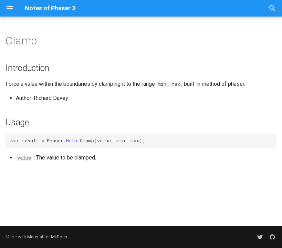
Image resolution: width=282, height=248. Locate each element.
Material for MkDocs (47, 236)
